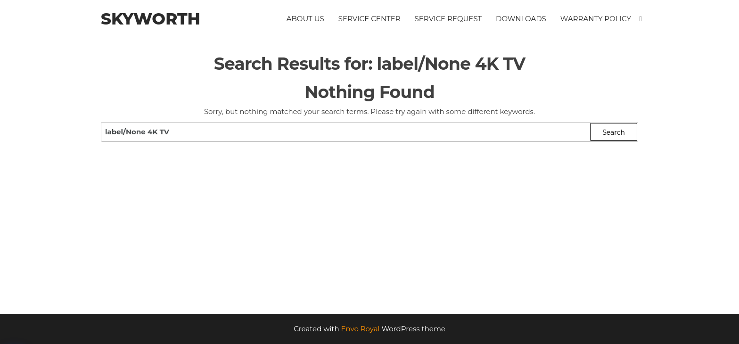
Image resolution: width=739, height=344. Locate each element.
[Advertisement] (369, 243)
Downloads (521, 18)
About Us (305, 18)
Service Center (369, 18)
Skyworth (150, 19)
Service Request (448, 18)
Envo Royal (360, 328)
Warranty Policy (595, 18)
